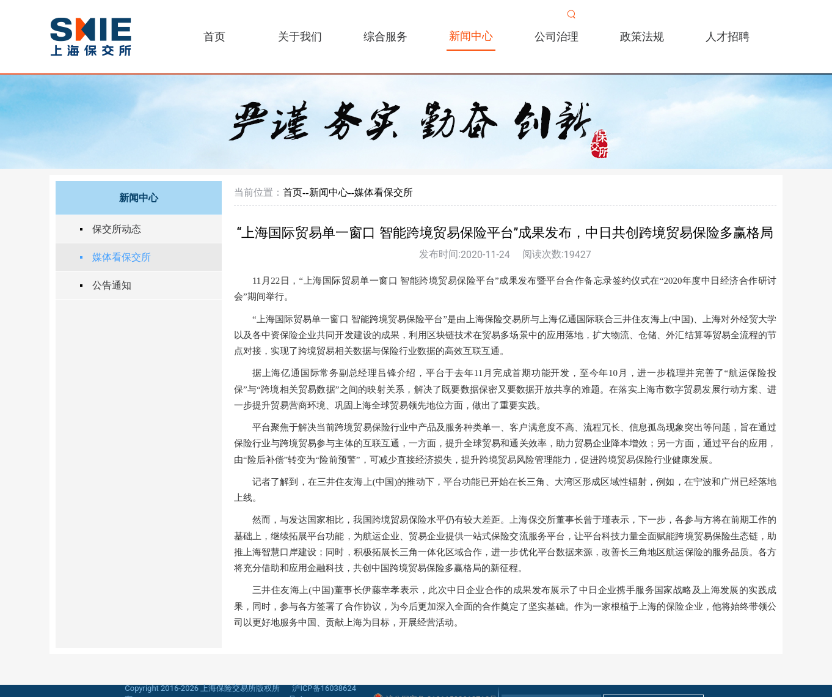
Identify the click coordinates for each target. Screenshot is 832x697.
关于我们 (300, 36)
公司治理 (556, 36)
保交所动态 (116, 229)
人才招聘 (728, 36)
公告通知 (111, 285)
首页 (214, 36)
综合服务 (385, 36)
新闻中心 (471, 35)
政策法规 (642, 36)
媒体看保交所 (121, 257)
